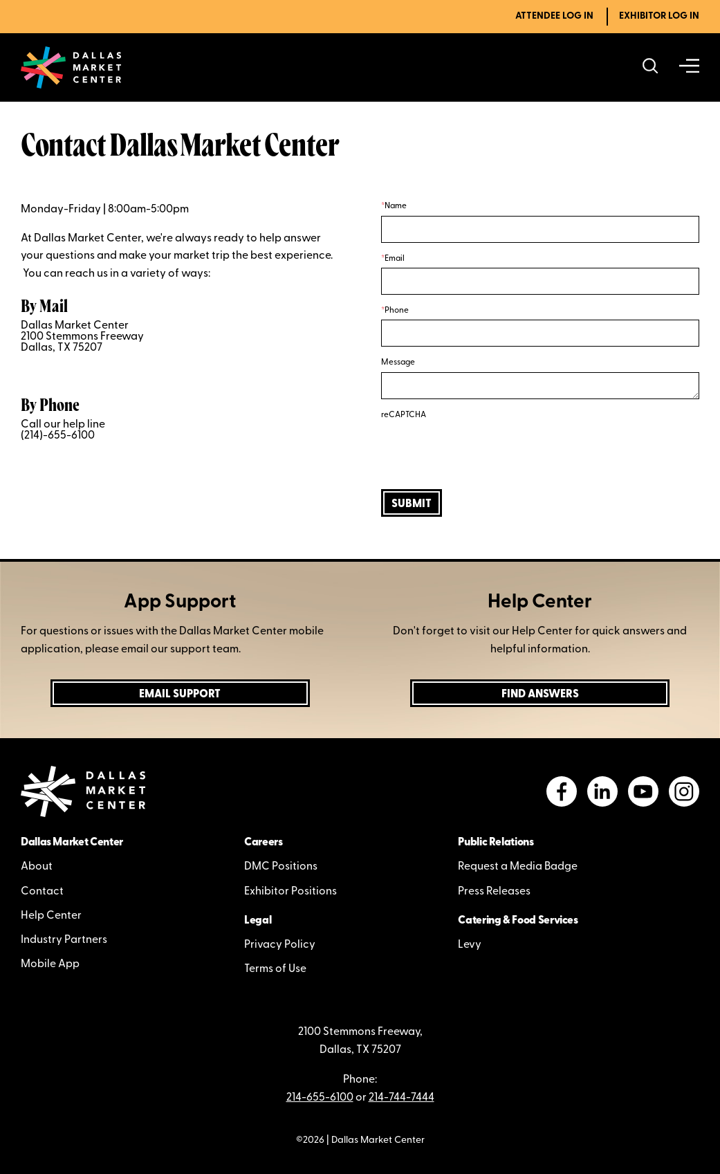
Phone (397, 310)
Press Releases (494, 891)
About (37, 866)
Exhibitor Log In (659, 16)
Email (395, 259)
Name (396, 206)
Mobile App (50, 964)
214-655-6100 (319, 1097)
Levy (469, 945)
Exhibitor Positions (290, 891)
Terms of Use (275, 969)
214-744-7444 (401, 1097)
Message (398, 362)
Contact (42, 891)
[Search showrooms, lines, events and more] (650, 67)
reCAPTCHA (403, 415)
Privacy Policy (279, 945)
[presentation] (486, 451)
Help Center (51, 915)
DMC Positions (280, 866)
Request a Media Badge (518, 866)
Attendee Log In (554, 16)
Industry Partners (64, 940)
